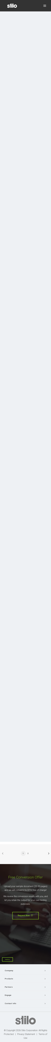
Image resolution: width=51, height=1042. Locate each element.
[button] (44, 5)
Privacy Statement (26, 1034)
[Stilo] (12, 6)
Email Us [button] (7, 959)
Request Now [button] (25, 915)
